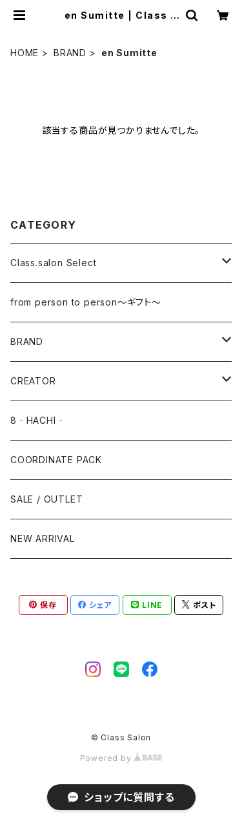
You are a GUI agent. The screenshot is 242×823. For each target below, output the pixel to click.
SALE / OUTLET (46, 499)
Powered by (121, 758)
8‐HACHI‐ (37, 420)
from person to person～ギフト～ (85, 302)
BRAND (70, 52)
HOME (24, 52)
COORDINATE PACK (56, 459)
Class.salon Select (53, 262)
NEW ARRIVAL (42, 538)
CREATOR (33, 380)
